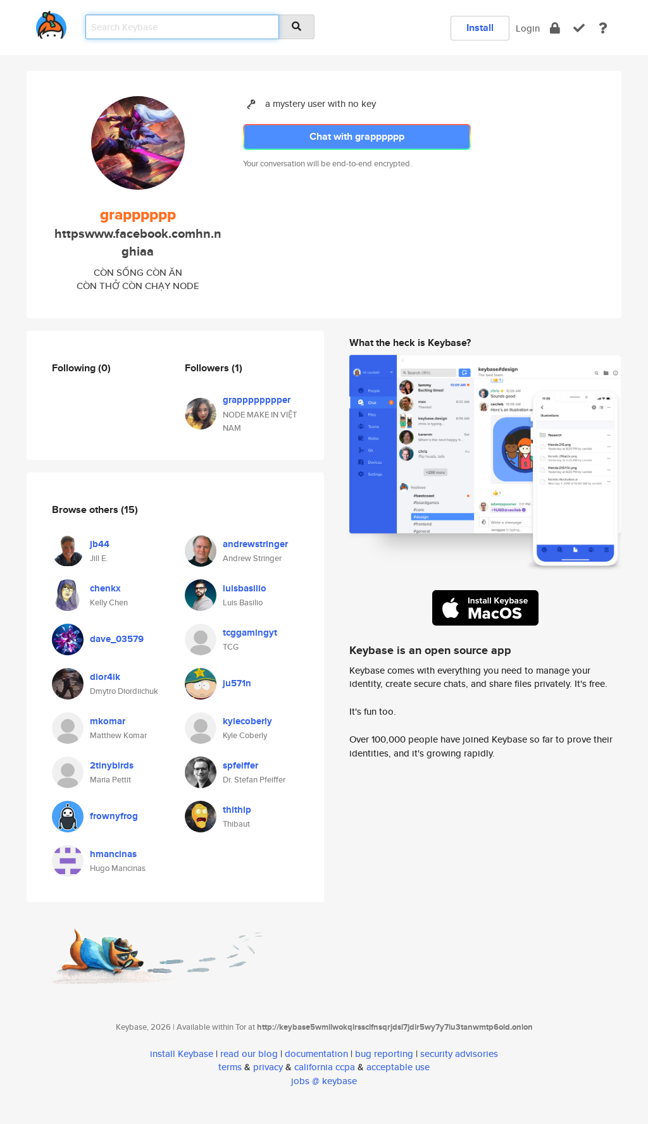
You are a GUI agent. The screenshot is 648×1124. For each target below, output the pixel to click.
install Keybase (181, 1053)
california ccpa (324, 1066)
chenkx (105, 588)
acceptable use (398, 1066)
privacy (268, 1066)
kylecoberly (247, 721)
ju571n (237, 683)
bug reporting (384, 1053)
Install (480, 27)
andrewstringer (255, 544)
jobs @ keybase (324, 1080)
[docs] (603, 28)
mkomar (107, 721)
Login (528, 28)
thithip (237, 810)
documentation (316, 1053)
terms (230, 1066)
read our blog (249, 1053)
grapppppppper (256, 400)
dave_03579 (117, 639)
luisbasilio (244, 588)
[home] (51, 22)
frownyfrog (114, 816)
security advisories (459, 1053)
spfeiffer (240, 765)
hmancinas (113, 854)
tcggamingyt (250, 632)
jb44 (99, 544)
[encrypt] (555, 28)
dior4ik (105, 677)
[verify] (579, 28)
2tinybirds (112, 765)
